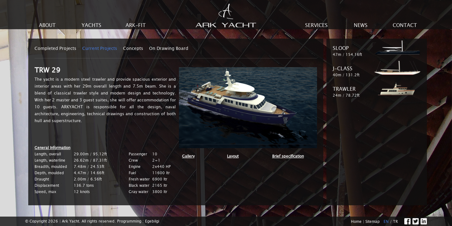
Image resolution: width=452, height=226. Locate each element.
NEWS (361, 25)
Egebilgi (152, 221)
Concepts (133, 48)
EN (386, 221)
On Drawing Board (168, 48)
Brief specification (288, 156)
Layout (233, 156)
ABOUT (47, 25)
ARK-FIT (136, 25)
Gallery (188, 156)
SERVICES (316, 25)
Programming (129, 221)
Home (356, 221)
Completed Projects (55, 48)
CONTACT (405, 25)
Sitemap (372, 221)
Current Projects (99, 48)
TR (395, 221)
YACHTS (91, 25)
